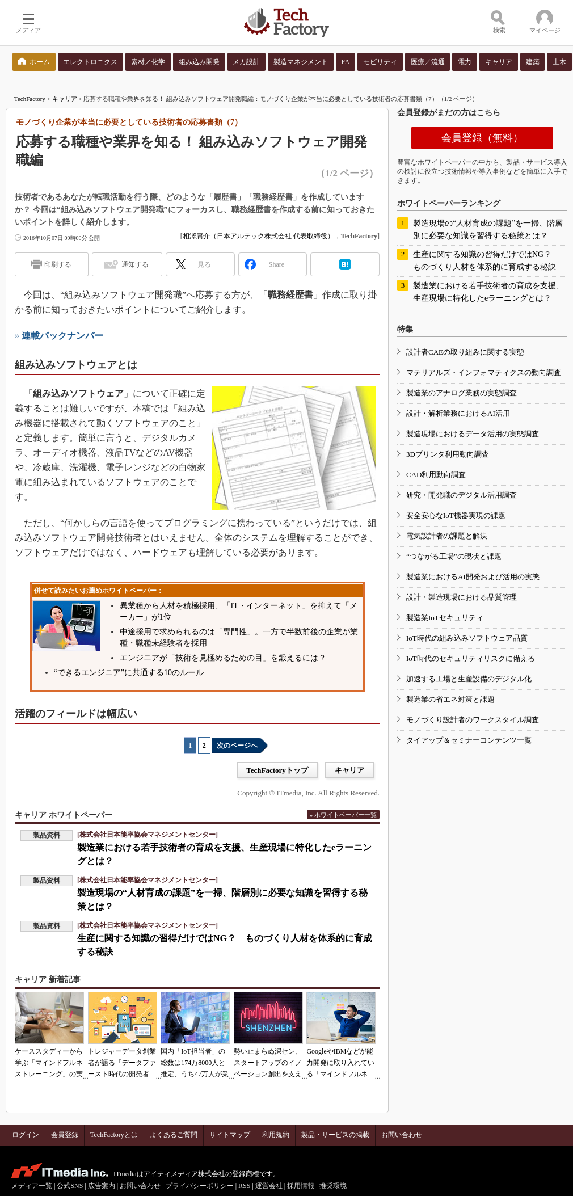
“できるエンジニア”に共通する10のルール (129, 672)
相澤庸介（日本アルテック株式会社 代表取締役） (258, 236)
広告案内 (101, 1186)
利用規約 (275, 1135)
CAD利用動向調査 (436, 474)
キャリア (64, 98)
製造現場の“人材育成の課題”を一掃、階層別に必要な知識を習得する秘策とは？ (488, 229)
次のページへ (237, 745)
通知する (135, 264)
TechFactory (29, 98)
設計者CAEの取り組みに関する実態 (465, 352)
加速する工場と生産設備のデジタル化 (469, 679)
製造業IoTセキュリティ (444, 617)
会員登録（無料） (482, 138)
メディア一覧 (31, 1186)
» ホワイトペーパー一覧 (343, 814)
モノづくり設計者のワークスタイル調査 (472, 719)
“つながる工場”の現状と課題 (454, 556)
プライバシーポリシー (200, 1186)
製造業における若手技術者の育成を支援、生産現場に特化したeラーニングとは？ (488, 291)
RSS (244, 1186)
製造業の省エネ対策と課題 (450, 699)
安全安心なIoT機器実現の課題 (455, 515)
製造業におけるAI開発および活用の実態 (473, 576)
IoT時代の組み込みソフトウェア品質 (467, 638)
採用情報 (300, 1186)
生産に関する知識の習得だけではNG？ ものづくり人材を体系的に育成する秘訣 (486, 260)
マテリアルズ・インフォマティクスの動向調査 (483, 372)
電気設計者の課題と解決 (446, 536)
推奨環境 (333, 1186)
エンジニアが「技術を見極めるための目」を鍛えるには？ (223, 658)
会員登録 (64, 1135)
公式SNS (70, 1186)
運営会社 (269, 1186)
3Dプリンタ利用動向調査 (447, 454)
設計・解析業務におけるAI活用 (458, 413)
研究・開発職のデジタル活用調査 (461, 495)
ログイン (25, 1135)
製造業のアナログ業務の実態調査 (461, 393)
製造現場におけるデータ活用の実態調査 (472, 433)
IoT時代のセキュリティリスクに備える (470, 658)
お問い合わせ (401, 1135)
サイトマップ (229, 1135)
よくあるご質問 (173, 1135)
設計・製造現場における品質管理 (461, 597)
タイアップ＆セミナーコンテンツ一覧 (469, 740)
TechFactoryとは (114, 1135)
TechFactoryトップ (277, 770)
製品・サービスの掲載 (335, 1135)
